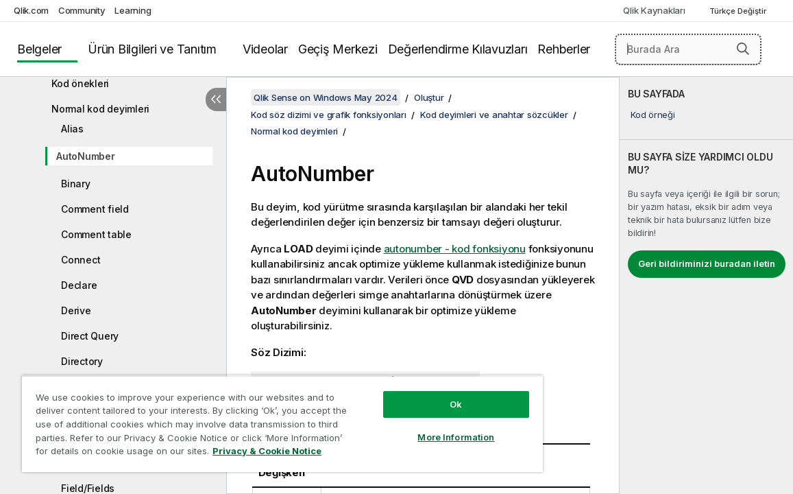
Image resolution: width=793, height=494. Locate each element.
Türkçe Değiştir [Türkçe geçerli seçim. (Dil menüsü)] (738, 11)
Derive (76, 310)
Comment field (95, 209)
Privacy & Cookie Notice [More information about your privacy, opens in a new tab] (132, 453)
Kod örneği (653, 114)
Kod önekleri (80, 83)
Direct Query (90, 336)
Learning (132, 10)
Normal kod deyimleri (100, 109)
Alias (72, 128)
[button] (743, 49)
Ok (404, 393)
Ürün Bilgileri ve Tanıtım (152, 49)
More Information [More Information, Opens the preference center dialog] (404, 426)
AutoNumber (85, 156)
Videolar (265, 49)
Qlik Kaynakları (654, 10)
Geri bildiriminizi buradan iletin (706, 263)
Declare (79, 285)
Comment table (96, 234)
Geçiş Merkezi (338, 49)
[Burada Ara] (688, 49)
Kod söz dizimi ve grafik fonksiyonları (328, 114)
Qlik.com (31, 10)
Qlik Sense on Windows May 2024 (326, 97)
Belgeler (39, 49)
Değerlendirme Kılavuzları (458, 49)
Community (82, 10)
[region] (252, 418)
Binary (75, 183)
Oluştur (428, 97)
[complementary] (706, 285)
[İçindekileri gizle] (216, 99)
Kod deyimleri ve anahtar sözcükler (494, 114)
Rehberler (563, 49)
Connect (80, 260)
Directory (82, 361)
